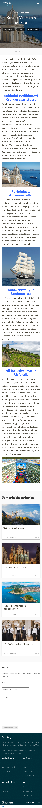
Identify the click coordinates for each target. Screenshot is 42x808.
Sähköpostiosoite (9, 690)
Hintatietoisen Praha (14, 567)
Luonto (20, 29)
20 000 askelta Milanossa (18, 644)
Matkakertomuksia (9, 767)
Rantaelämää (33, 29)
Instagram (5, 791)
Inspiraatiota (8, 29)
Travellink (23, 12)
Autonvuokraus (28, 775)
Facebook (5, 786)
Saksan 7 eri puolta (13, 528)
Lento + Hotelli (28, 771)
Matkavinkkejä (7, 771)
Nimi (3, 682)
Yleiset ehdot (28, 786)
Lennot (25, 762)
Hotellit (25, 767)
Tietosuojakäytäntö (30, 795)
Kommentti (6, 697)
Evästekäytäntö (28, 791)
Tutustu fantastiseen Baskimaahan (14, 607)
